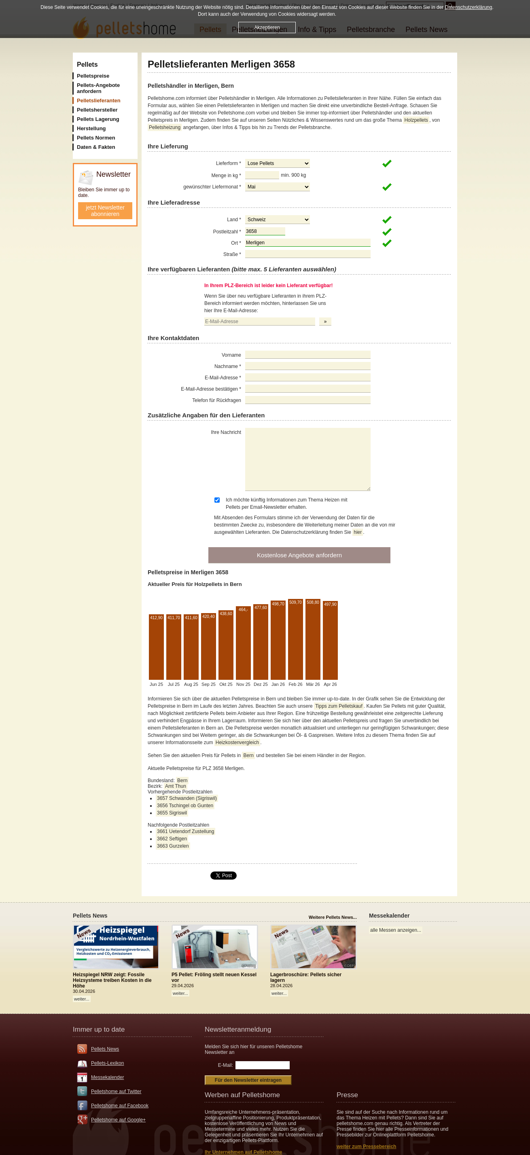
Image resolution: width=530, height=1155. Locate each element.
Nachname (227, 366)
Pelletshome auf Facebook (119, 1105)
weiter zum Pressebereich (366, 1146)
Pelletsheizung (164, 127)
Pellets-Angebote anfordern (98, 88)
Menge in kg (226, 175)
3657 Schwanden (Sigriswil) (187, 798)
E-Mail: (225, 1065)
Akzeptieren (267, 27)
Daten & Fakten (96, 147)
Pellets (87, 64)
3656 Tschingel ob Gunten (185, 805)
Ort (236, 243)
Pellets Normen (96, 138)
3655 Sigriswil (172, 813)
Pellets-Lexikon (107, 1063)
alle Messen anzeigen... (395, 930)
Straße (232, 254)
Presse (347, 1095)
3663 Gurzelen (173, 846)
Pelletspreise (93, 76)
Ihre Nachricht (226, 432)
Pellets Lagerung (98, 119)
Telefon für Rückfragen (216, 400)
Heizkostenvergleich (237, 742)
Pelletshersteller (97, 110)
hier (358, 532)
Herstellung (91, 128)
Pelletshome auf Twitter (116, 1091)
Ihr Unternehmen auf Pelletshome (243, 1152)
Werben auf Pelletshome (242, 1095)
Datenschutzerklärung (468, 7)
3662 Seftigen (172, 839)
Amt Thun (175, 786)
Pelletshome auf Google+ (118, 1120)
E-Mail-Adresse (223, 378)
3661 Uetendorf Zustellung (185, 831)
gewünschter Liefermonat (212, 187)
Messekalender (107, 1077)
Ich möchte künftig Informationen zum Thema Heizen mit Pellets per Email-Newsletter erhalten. (287, 503)
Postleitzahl (227, 232)
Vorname (231, 355)
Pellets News (105, 1049)
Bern (248, 755)
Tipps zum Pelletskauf (339, 706)
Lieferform (228, 163)
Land (234, 219)
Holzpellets (416, 120)
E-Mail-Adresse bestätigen (211, 389)
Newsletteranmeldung (238, 1029)
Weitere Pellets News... (333, 917)
